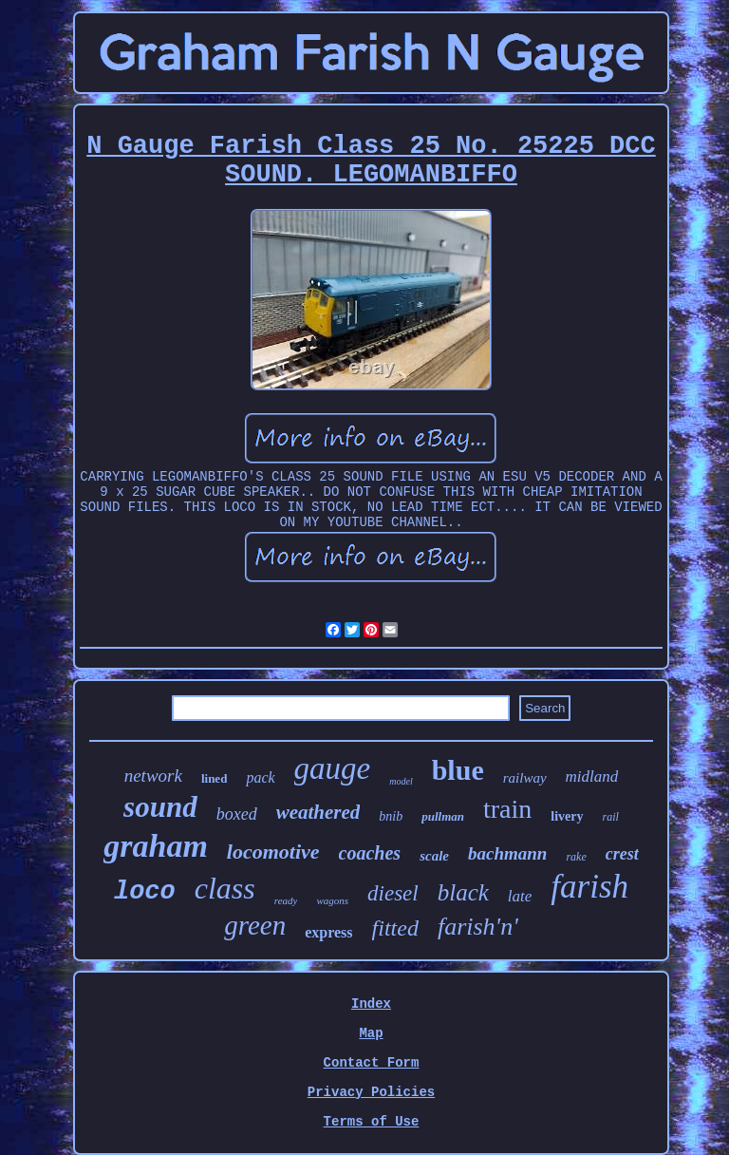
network (153, 776)
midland (592, 776)
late (520, 896)
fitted (395, 928)
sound (160, 807)
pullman (442, 816)
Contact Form (372, 1062)
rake (576, 856)
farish (589, 886)
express (328, 932)
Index (371, 1004)
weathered (318, 812)
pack (260, 777)
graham (155, 845)
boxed (236, 814)
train (507, 809)
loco (145, 892)
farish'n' (478, 926)
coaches (370, 853)
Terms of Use (372, 1121)
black (463, 892)
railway (525, 778)
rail (611, 817)
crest (622, 853)
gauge (332, 768)
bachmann (507, 853)
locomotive (273, 851)
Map (371, 1033)
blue (458, 770)
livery (567, 816)
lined (214, 778)
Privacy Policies (371, 1092)
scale (434, 855)
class (225, 888)
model (400, 781)
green (255, 925)
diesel (393, 893)
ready (286, 900)
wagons (332, 900)
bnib (390, 816)
